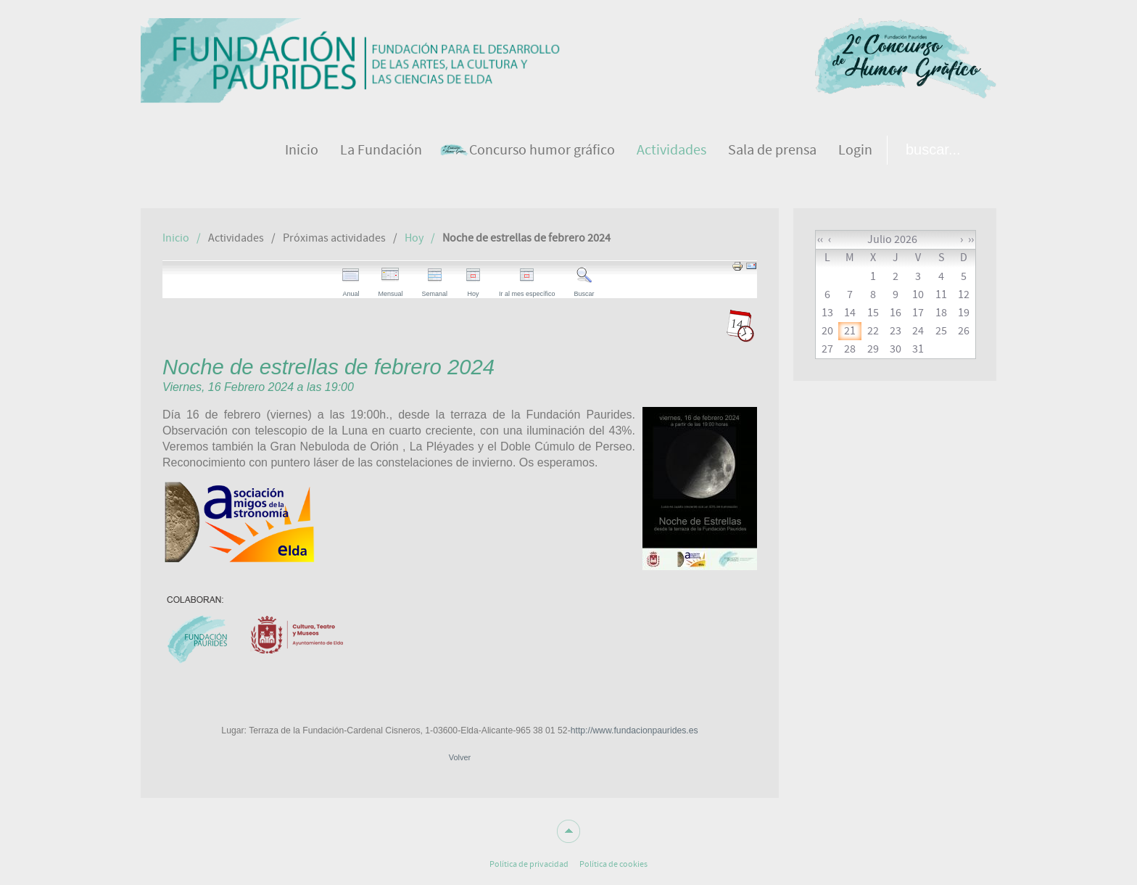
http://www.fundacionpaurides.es (634, 730)
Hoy (414, 237)
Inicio (175, 237)
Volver (460, 757)
